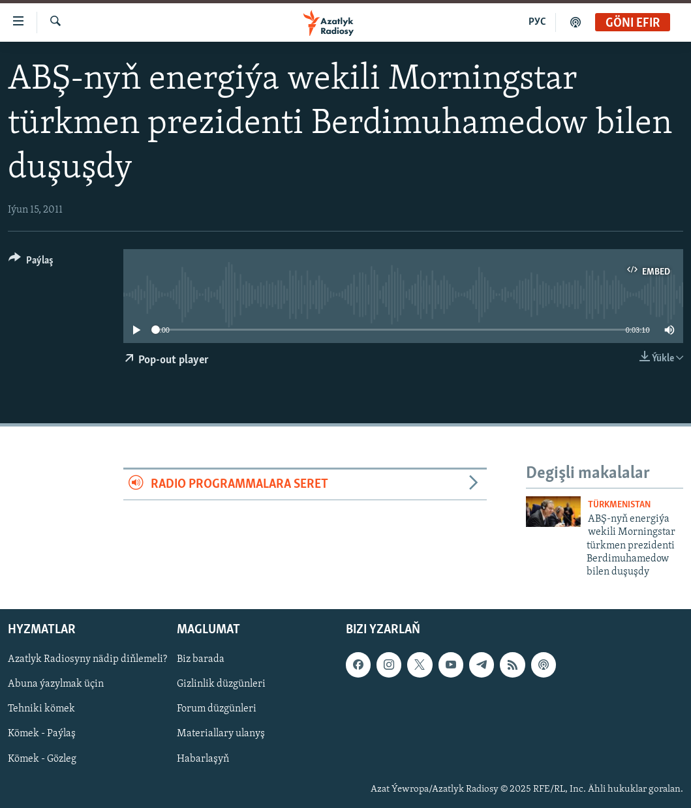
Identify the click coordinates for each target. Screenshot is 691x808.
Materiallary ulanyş (221, 733)
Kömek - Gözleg (42, 758)
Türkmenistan (619, 505)
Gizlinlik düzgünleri (221, 684)
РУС (537, 22)
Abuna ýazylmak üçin (56, 684)
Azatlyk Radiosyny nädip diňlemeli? (87, 659)
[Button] (31, 262)
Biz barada (200, 659)
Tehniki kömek (41, 709)
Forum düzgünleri (216, 709)
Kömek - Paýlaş (42, 733)
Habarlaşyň (203, 758)
